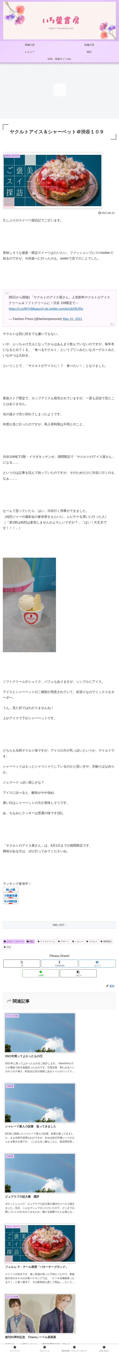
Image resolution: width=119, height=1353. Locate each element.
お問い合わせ (59, 1338)
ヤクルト (92, 941)
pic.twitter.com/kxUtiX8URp (63, 309)
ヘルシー (77, 941)
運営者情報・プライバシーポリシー (98, 1330)
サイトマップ (20, 1328)
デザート (63, 941)
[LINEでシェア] (40, 973)
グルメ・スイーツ (14, 941)
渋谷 (7, 947)
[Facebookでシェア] (59, 964)
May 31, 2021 (72, 319)
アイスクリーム (46, 941)
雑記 (30, 941)
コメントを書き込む (59, 1278)
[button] (78, 973)
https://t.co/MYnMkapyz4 (26, 309)
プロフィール (59, 1328)
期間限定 (106, 941)
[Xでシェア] (21, 964)
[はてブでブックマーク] (97, 964)
